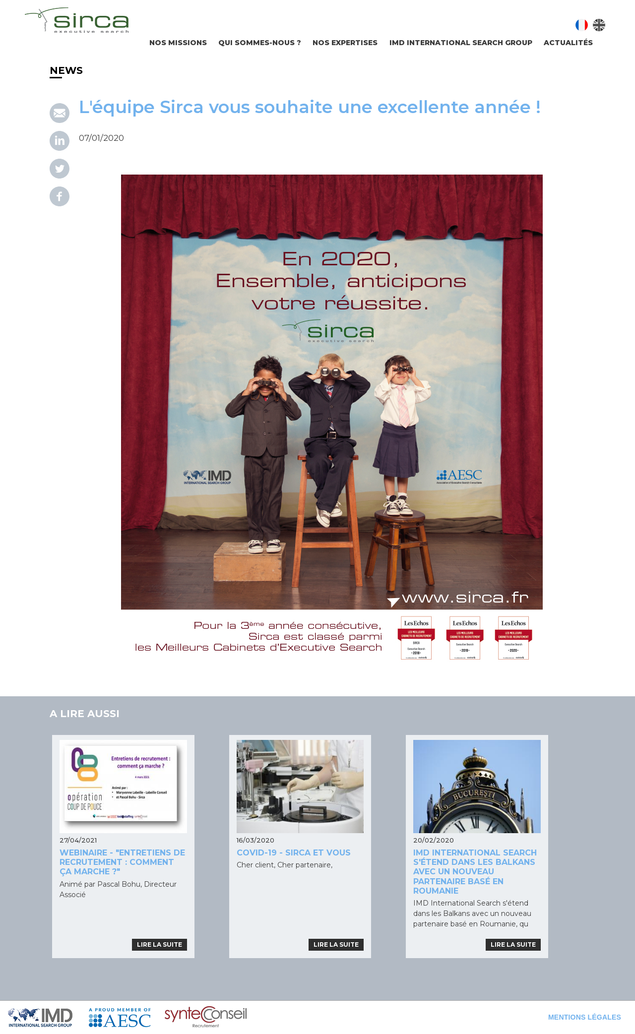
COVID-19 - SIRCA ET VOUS (294, 852)
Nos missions (178, 42)
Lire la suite (159, 944)
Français (581, 25)
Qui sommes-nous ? (259, 42)
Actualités (568, 42)
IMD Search (48, 1017)
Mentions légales (584, 1017)
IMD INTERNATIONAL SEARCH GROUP (460, 42)
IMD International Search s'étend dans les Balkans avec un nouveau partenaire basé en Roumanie (475, 872)
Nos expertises (345, 42)
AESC (127, 1017)
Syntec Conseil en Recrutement (231, 1017)
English (599, 25)
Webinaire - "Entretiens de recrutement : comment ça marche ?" (122, 862)
